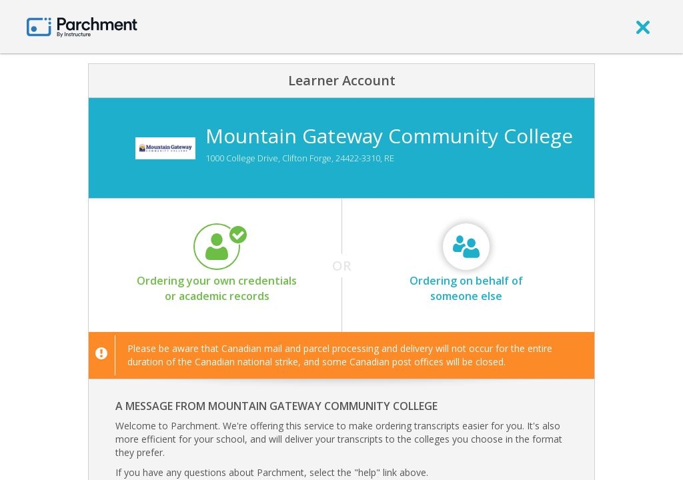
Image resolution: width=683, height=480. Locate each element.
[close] (643, 27)
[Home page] (82, 26)
